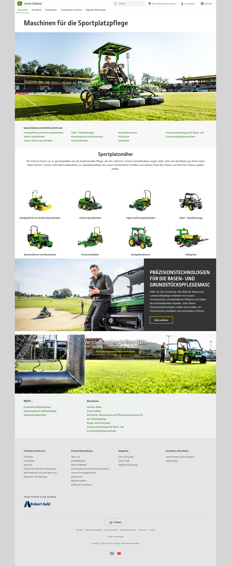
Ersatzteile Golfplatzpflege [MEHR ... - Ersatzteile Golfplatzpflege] (37, 406)
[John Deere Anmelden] (187, 3)
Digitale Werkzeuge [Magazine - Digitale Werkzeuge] (128, 464)
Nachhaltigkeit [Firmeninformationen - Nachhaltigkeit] (78, 460)
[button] (112, 553)
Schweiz (116, 522)
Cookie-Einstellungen (115, 537)
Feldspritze (123, 136)
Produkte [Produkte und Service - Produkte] (28, 456)
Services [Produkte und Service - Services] (28, 464)
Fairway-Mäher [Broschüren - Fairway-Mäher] (94, 406)
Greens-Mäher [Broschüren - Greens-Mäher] (94, 410)
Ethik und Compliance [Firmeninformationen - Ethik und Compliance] (82, 484)
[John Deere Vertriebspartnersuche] (162, 3)
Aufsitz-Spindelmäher (34, 136)
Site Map (79, 530)
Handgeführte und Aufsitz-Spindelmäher (44, 132)
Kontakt (152, 530)
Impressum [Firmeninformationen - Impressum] (76, 476)
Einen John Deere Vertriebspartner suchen (115, 351)
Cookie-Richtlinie (111, 530)
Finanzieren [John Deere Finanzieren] (51, 9)
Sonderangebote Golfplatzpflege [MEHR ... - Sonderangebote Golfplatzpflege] (40, 410)
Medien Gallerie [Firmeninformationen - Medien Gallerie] (79, 480)
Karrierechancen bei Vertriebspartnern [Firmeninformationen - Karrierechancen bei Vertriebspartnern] (90, 468)
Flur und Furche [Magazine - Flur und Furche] (125, 456)
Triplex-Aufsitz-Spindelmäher (38, 140)
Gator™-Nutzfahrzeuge (82, 132)
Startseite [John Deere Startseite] (23, 9)
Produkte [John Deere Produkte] (36, 9)
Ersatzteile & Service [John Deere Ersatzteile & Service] (71, 9)
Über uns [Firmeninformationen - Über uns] (75, 456)
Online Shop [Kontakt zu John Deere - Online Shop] (172, 460)
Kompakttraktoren (127, 132)
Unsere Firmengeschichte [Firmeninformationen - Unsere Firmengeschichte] (83, 472)
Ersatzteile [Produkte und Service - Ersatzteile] (29, 460)
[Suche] (129, 3)
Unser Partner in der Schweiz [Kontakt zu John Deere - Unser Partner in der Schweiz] (180, 456)
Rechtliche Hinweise (128, 530)
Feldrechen (123, 140)
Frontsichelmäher (79, 140)
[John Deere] (31, 3)
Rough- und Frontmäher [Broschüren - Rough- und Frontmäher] (98, 422)
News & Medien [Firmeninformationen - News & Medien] (79, 464)
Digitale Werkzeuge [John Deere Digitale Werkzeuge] (96, 9)
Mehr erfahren (164, 321)
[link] (206, 3)
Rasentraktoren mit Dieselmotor (87, 136)
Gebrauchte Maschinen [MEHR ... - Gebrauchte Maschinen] (35, 414)
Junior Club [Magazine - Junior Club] (123, 460)
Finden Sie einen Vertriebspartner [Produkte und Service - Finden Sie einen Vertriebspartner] (40, 468)
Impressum (142, 530)
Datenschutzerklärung (93, 530)
